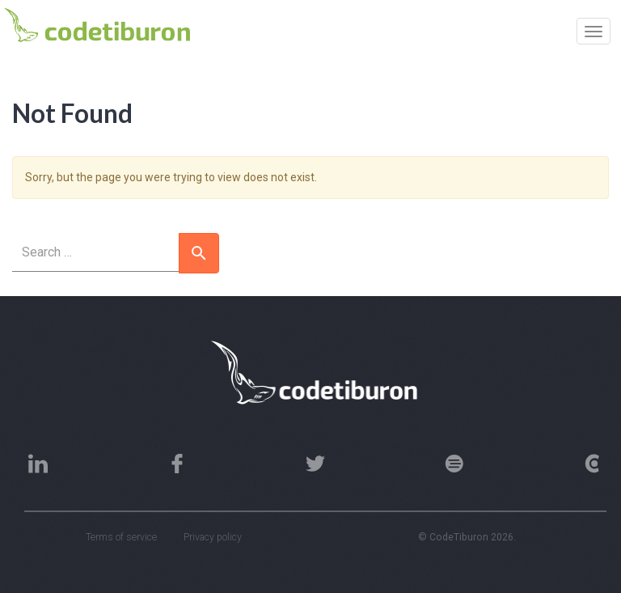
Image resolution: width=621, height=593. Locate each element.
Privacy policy (213, 537)
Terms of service (121, 537)
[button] (199, 253)
